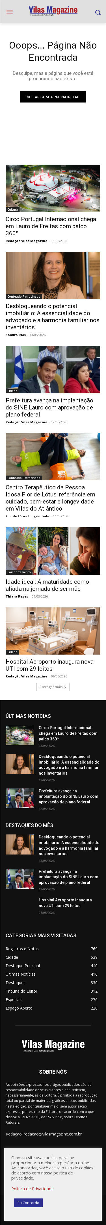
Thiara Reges (17, 596)
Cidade (12, 391)
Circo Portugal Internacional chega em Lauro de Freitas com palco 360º (51, 226)
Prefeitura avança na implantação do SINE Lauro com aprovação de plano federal (49, 407)
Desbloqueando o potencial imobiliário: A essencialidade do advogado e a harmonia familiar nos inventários (52, 317)
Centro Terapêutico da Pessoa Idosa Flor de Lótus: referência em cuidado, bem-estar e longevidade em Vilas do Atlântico (50, 498)
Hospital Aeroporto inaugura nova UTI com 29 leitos (50, 665)
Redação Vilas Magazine (26, 241)
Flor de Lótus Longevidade (27, 516)
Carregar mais (53, 687)
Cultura (12, 210)
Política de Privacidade (32, 1188)
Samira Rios (16, 335)
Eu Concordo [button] (28, 1202)
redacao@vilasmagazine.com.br (53, 1134)
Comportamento (19, 572)
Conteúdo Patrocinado (23, 296)
